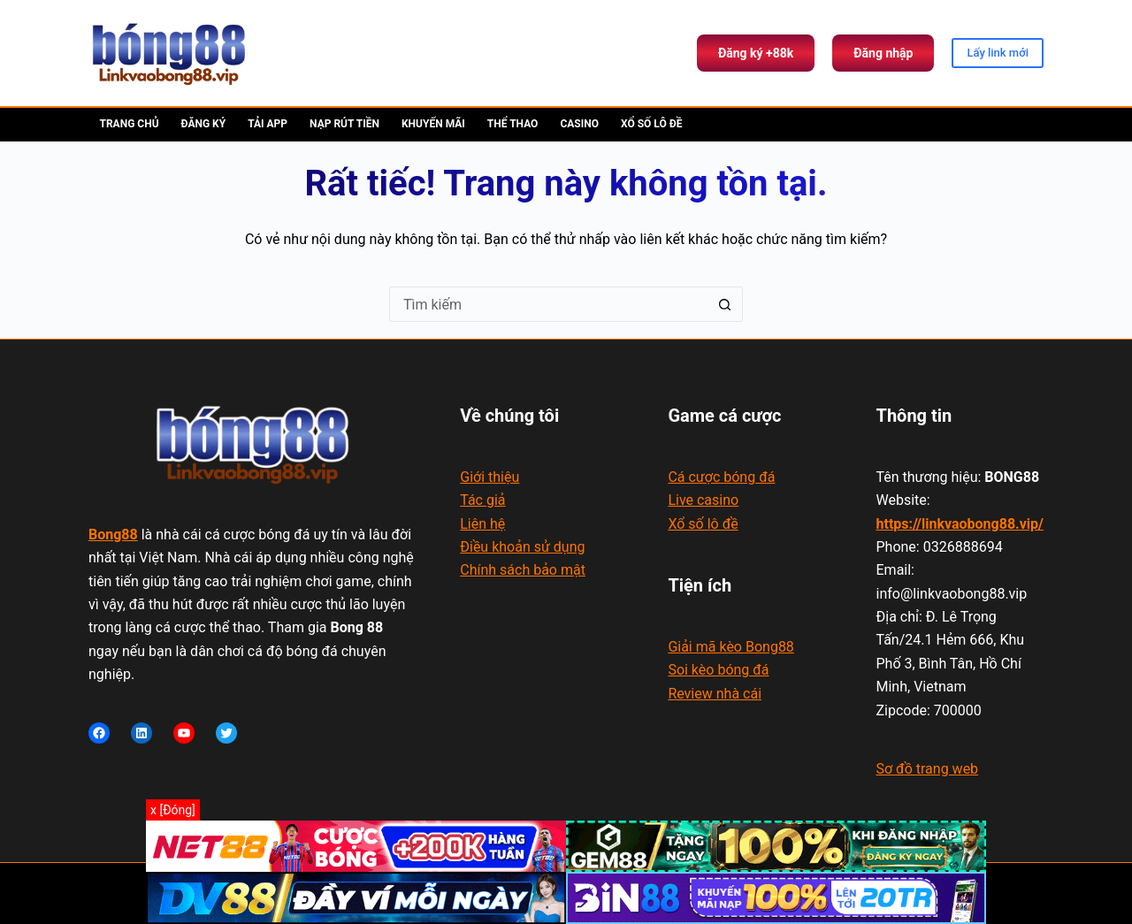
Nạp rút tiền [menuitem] (344, 124)
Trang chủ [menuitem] (129, 124)
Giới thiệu (489, 477)
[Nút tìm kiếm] (725, 304)
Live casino (703, 500)
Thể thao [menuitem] (513, 124)
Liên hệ (482, 523)
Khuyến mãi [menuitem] (433, 124)
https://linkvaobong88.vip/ (960, 523)
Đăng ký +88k (755, 53)
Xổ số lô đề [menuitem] (651, 124)
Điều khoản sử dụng (522, 546)
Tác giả (482, 500)
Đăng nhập (883, 53)
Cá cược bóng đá (721, 477)
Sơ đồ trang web (927, 768)
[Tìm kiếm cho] (548, 304)
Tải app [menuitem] (267, 124)
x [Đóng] (172, 810)
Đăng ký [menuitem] (203, 124)
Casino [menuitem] (579, 124)
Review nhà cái (714, 693)
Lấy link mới (998, 52)
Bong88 (113, 534)
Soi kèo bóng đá (718, 669)
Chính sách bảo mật (522, 569)
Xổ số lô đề (703, 523)
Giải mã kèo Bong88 (730, 646)
